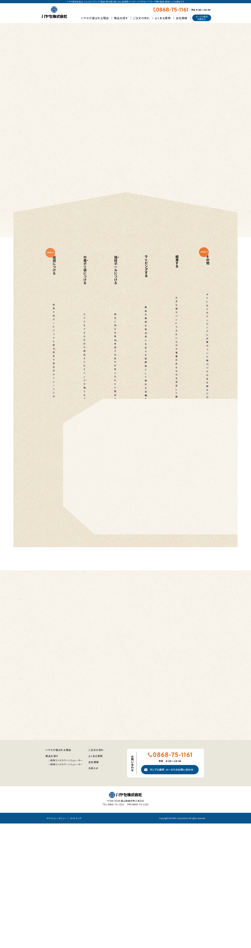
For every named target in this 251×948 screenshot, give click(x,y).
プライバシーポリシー (56, 943)
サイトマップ (75, 943)
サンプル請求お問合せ (201, 18)
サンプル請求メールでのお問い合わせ (171, 894)
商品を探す (121, 18)
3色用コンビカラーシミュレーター (66, 888)
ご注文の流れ (141, 18)
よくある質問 (163, 18)
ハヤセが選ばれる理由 (95, 18)
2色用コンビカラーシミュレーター (66, 884)
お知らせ (93, 892)
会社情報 (181, 18)
